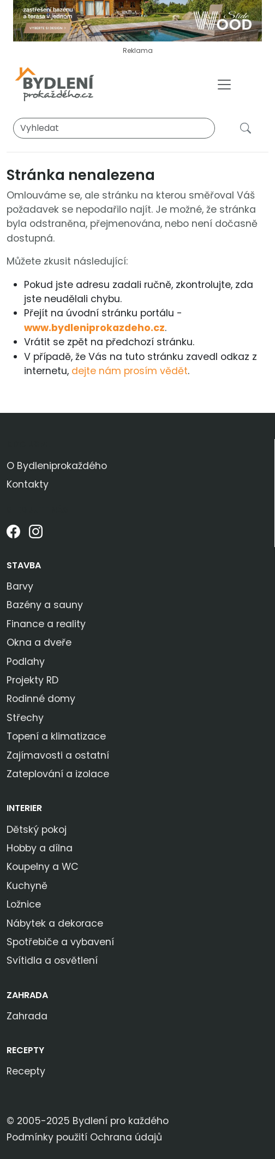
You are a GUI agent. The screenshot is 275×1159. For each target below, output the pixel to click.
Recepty (25, 1050)
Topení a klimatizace (56, 736)
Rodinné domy (41, 698)
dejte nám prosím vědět (129, 370)
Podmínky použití (47, 1137)
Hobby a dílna (40, 848)
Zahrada (27, 995)
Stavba (24, 565)
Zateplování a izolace (58, 773)
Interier (24, 808)
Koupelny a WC (43, 866)
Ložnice (24, 904)
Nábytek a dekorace (55, 923)
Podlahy (26, 661)
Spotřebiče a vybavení (60, 941)
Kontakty (28, 484)
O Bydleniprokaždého (57, 465)
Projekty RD (32, 680)
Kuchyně (27, 885)
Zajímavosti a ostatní (58, 755)
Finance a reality (46, 623)
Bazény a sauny (45, 604)
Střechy (25, 717)
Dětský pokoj (37, 829)
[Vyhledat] (114, 128)
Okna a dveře (39, 642)
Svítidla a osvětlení (52, 960)
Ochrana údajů (126, 1137)
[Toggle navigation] (224, 84)
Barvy (20, 586)
